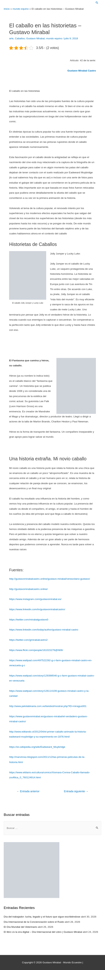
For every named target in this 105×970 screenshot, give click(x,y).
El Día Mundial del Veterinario (20, 927)
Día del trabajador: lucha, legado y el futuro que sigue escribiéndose (42, 916)
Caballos (20, 38)
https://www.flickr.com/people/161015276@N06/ (36, 650)
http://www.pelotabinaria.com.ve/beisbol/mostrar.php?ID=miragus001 (47, 706)
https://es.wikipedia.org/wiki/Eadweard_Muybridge (37, 747)
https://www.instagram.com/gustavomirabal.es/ (35, 599)
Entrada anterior (28, 791)
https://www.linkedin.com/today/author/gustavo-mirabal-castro (43, 629)
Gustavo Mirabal (35, 38)
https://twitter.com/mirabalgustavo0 (28, 619)
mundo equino (54, 38)
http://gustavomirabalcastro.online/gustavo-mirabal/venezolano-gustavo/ (49, 578)
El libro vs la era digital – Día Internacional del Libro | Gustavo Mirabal (43, 932)
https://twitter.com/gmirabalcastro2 (28, 639)
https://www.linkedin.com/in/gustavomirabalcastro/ (37, 609)
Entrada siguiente (76, 791)
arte (11, 38)
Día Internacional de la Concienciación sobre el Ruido (34, 921)
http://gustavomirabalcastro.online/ (28, 589)
